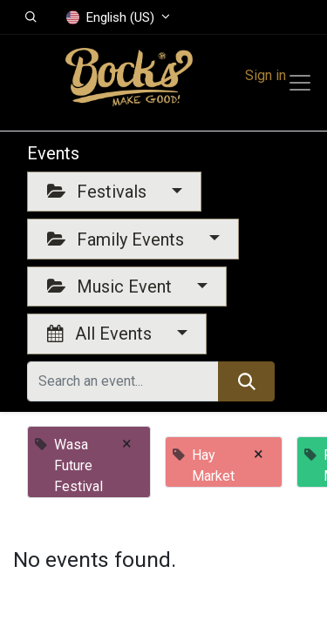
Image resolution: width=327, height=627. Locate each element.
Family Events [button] (117, 239)
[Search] (246, 381)
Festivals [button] (99, 191)
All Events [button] (101, 333)
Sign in (265, 75)
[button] (31, 17)
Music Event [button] (111, 286)
